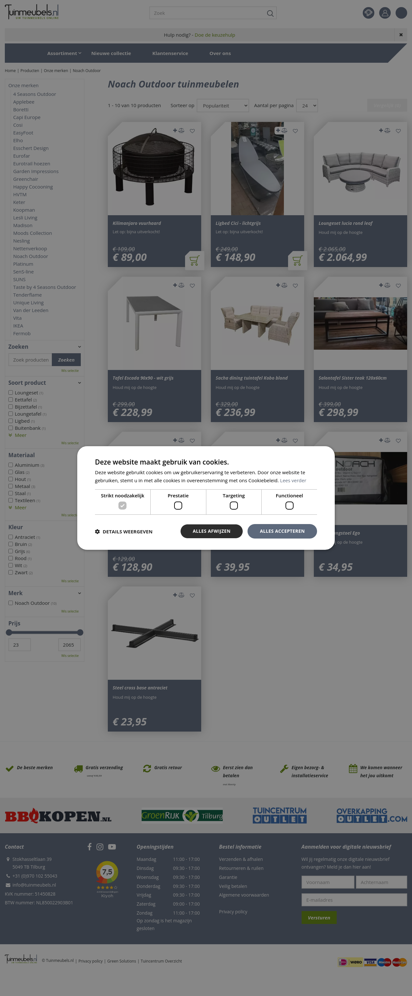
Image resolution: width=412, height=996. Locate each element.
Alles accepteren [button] (282, 531)
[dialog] (206, 498)
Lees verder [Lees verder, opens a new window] (293, 480)
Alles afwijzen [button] (212, 531)
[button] (124, 531)
